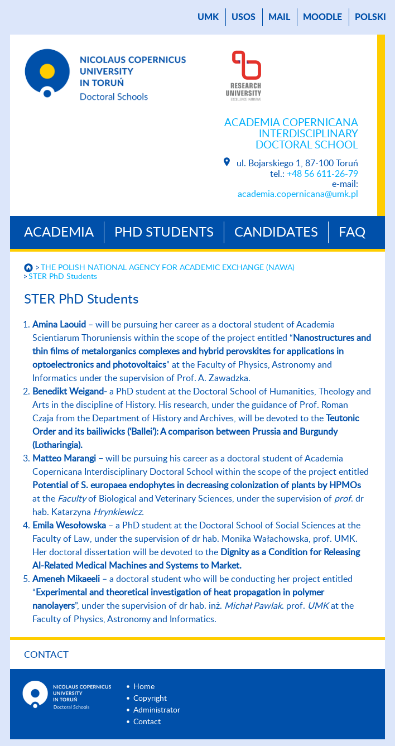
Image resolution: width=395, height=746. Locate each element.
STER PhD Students (62, 277)
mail (279, 17)
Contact (46, 655)
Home (144, 687)
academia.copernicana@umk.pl (298, 194)
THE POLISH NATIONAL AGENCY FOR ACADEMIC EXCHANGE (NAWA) (168, 268)
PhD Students (164, 232)
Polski (370, 17)
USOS (244, 17)
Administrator (156, 710)
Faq (352, 232)
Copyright (150, 698)
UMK (208, 17)
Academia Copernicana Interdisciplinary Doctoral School (291, 134)
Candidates (276, 232)
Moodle (322, 17)
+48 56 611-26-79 (322, 174)
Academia (59, 232)
